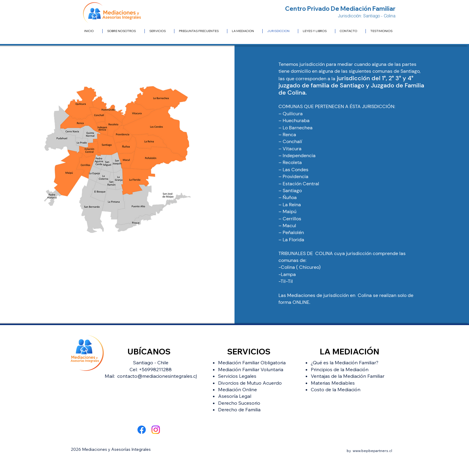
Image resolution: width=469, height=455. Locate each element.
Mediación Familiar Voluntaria (250, 369)
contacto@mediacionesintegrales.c (156, 376)
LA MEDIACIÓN (349, 351)
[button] (244, 31)
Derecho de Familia (239, 409)
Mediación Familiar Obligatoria (252, 362)
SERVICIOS (248, 351)
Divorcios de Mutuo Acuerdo (250, 383)
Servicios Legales (237, 376)
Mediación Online (237, 389)
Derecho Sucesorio (239, 403)
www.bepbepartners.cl (372, 450)
